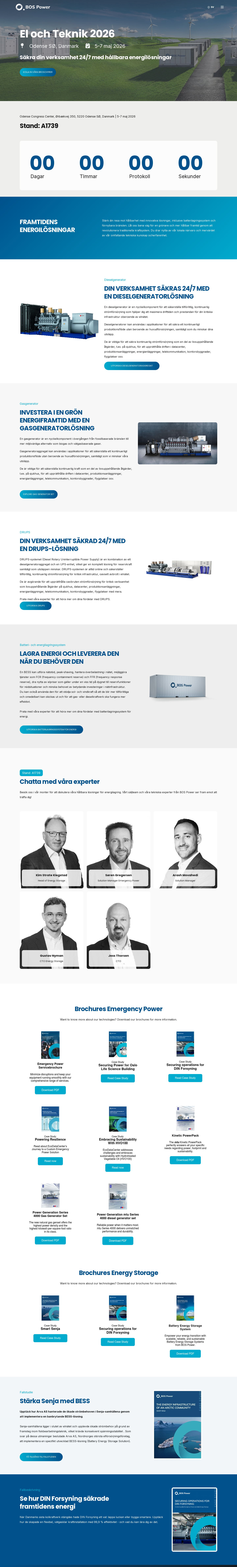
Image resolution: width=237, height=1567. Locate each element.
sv (212, 7)
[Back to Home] (33, 6)
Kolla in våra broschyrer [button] (38, 72)
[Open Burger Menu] (222, 7)
